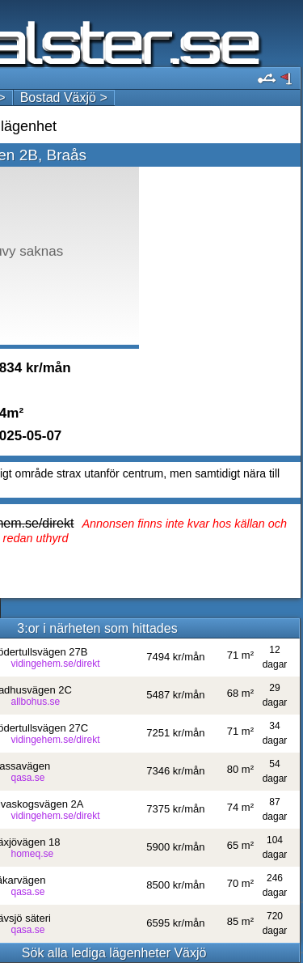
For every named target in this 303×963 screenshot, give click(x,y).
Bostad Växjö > (63, 97)
